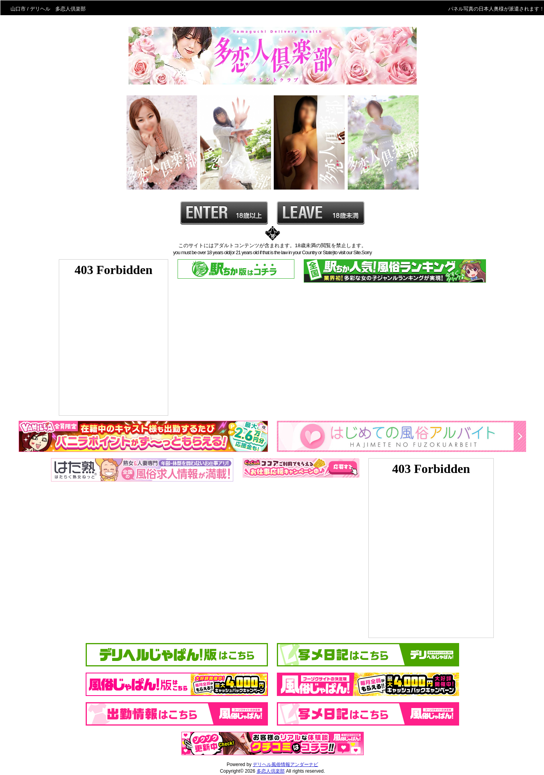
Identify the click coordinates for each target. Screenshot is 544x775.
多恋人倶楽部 (271, 771)
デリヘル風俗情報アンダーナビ (285, 764)
